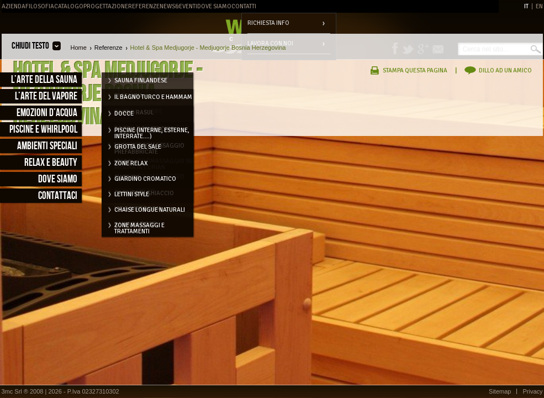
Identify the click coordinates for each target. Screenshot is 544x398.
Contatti (243, 6)
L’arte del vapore (46, 96)
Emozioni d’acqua (47, 113)
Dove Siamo (214, 6)
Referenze (144, 6)
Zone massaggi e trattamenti (139, 227)
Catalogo (68, 6)
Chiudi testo (30, 45)
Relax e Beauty (50, 162)
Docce (124, 113)
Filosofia (39, 6)
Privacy (532, 391)
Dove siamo (57, 179)
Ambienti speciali (47, 146)
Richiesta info (268, 23)
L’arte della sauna (44, 80)
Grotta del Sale (137, 146)
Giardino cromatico (145, 178)
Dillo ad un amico (505, 70)
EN (539, 6)
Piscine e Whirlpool (43, 129)
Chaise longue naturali (149, 209)
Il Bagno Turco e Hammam (153, 97)
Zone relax (130, 163)
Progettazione (105, 6)
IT (526, 6)
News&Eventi (178, 6)
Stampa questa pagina (415, 70)
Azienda (13, 6)
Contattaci (57, 196)
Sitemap (500, 391)
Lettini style (131, 194)
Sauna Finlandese (140, 80)
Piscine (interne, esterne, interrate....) (151, 132)
